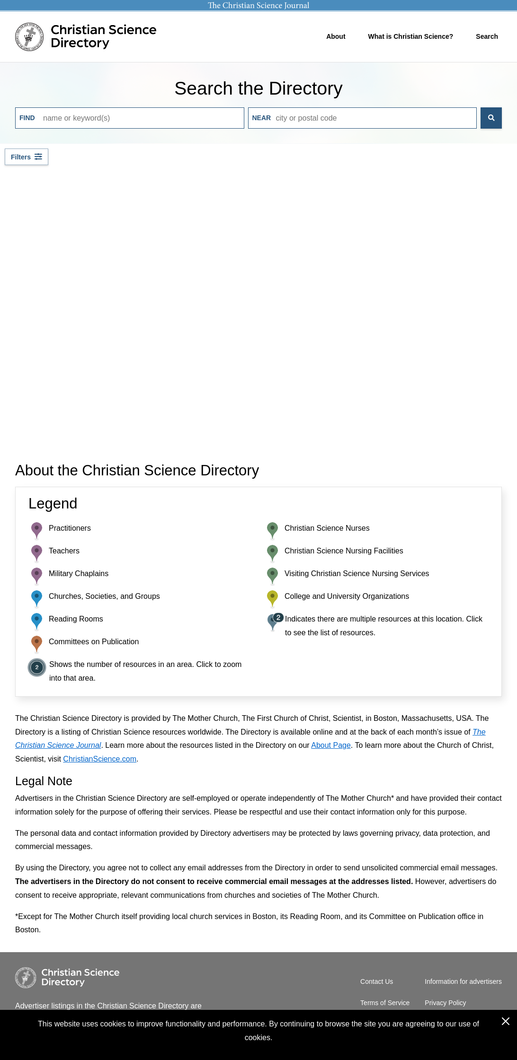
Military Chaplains (78, 573)
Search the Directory (258, 88)
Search (487, 36)
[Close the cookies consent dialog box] (505, 1021)
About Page (331, 745)
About (335, 36)
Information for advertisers (463, 981)
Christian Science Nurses (327, 528)
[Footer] (258, 1006)
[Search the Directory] (491, 118)
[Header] (258, 31)
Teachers (64, 551)
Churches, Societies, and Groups (104, 596)
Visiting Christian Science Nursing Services (357, 573)
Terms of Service (385, 1003)
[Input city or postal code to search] (362, 118)
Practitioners (70, 528)
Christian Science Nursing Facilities (344, 551)
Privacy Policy (445, 1003)
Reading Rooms (76, 619)
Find (27, 118)
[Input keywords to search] (129, 118)
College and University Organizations (347, 596)
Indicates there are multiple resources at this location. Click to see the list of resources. (383, 626)
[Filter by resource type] (26, 157)
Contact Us (376, 981)
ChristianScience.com (99, 759)
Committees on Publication (94, 642)
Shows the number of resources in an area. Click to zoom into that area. (145, 671)
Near (261, 118)
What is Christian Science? (411, 36)
